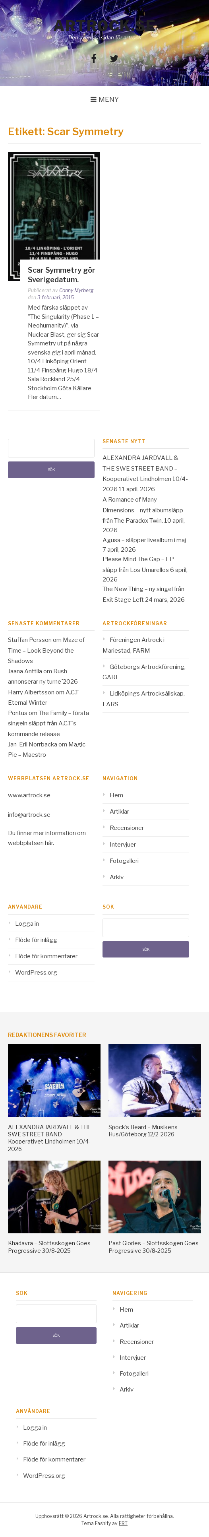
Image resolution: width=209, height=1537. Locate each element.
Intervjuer (123, 844)
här (49, 843)
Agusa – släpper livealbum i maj (144, 540)
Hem (116, 795)
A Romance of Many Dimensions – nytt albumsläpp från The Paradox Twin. (143, 510)
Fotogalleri (124, 860)
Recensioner (127, 827)
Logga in (27, 923)
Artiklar (119, 811)
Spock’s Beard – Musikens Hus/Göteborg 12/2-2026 (143, 1131)
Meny (109, 99)
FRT (123, 1523)
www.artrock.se (29, 795)
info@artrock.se (29, 814)
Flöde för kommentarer (46, 956)
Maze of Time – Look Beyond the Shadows (46, 650)
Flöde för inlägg (36, 940)
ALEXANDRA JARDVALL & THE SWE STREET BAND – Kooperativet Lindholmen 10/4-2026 (49, 1138)
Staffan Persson (30, 639)
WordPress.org (36, 972)
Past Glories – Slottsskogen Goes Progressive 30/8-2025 (153, 1247)
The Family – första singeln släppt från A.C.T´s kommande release (48, 723)
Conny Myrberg (76, 290)
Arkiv (117, 877)
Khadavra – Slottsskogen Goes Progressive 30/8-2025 (49, 1247)
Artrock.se (104, 26)
